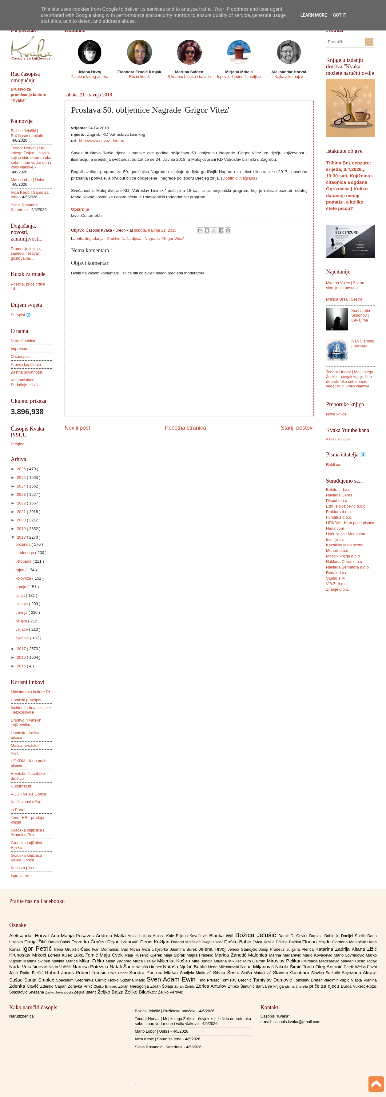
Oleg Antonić (329, 966)
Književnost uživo (26, 801)
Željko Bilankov (141, 991)
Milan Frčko (92, 960)
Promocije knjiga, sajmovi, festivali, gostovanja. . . (26, 253)
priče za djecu (324, 986)
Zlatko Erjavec (106, 986)
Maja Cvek (112, 954)
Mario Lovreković (350, 955)
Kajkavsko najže (288, 76)
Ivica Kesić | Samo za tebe (158, 1039)
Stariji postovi (297, 428)
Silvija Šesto (227, 972)
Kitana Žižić (364, 949)
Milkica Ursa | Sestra (344, 299)
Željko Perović (170, 992)
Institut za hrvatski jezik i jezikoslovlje (31, 709)
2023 (22, 494)
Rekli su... (335, 464)
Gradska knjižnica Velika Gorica (26, 857)
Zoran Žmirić (185, 986)
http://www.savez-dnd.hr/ (102, 140)
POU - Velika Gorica (28, 794)
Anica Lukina (140, 935)
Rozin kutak (139, 76)
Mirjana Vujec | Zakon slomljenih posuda (345, 285)
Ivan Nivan (131, 949)
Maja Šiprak (175, 955)
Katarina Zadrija (334, 949)
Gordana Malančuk (349, 942)
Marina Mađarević (286, 955)
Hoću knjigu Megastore (346, 534)
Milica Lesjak (145, 961)
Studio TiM (335, 578)
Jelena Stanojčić (243, 949)
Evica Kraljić (264, 942)
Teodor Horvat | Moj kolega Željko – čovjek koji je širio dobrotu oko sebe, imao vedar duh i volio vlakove (31, 157)
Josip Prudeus (272, 949)
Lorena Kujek (61, 955)
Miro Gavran (255, 961)
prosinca (23, 544)
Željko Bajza (111, 991)
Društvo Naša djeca (124, 238)
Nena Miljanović (257, 966)
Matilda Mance (65, 961)
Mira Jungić (203, 961)
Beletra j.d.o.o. (339, 489)
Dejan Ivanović (123, 941)
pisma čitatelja (297, 986)
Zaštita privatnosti (26, 372)
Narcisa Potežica (91, 966)
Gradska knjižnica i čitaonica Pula (27, 832)
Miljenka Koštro (174, 960)
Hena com (335, 528)
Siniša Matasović (257, 972)
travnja (21, 612)
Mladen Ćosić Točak (359, 961)
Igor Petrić (38, 948)
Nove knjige (336, 414)
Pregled (17, 444)
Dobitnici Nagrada (238, 178)
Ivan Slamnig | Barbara (362, 343)
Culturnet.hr (21, 786)
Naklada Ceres (339, 495)
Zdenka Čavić (24, 986)
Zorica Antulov (212, 986)
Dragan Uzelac (213, 942)
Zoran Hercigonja (134, 986)
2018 (22, 537)
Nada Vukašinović (29, 966)
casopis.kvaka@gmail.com (296, 1021)
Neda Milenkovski (224, 967)
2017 (22, 648)
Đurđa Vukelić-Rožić (359, 986)
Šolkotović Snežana (27, 992)
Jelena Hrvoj (213, 949)
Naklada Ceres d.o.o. (344, 561)
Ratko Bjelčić (32, 972)
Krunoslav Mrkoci (28, 954)
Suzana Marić (133, 980)
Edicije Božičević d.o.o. (346, 506)
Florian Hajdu (317, 941)
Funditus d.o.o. (339, 517)
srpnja (21, 587)
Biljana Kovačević (192, 935)
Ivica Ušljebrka (156, 949)
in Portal (18, 810)
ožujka (21, 621)
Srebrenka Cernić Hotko (97, 980)
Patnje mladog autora (89, 76)
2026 (22, 469)
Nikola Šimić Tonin (295, 966)
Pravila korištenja (26, 364)
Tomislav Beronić (237, 980)
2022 (22, 503)
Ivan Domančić (106, 949)
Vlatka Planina (364, 980)
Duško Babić (238, 941)
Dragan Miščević (186, 942)
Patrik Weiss (355, 967)
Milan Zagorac (119, 961)
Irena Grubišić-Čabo (73, 949)
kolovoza (23, 578)
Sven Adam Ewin (172, 979)
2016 (22, 657)
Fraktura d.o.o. (339, 511)
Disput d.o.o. (337, 500)
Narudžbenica (23, 340)
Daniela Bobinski (325, 935)
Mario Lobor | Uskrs (28, 179)
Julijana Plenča (300, 949)
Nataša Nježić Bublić (185, 966)
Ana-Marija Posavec (73, 935)
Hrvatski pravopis (26, 700)
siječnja (22, 638)
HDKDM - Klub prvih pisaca (350, 522)
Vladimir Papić (337, 980)
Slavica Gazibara (292, 972)
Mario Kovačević (318, 955)
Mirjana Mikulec (228, 961)
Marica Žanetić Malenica (242, 954)
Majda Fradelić (201, 955)
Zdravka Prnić (81, 986)
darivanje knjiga (270, 986)
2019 (22, 528)
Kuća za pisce (23, 867)
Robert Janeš (60, 972)
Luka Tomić (87, 954)
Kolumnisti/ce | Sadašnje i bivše (25, 382)
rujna (20, 570)
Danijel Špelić (354, 935)
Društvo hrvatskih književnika (26, 722)
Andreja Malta (112, 935)
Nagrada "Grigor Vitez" (165, 238)
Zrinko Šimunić (242, 986)
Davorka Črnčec (89, 941)
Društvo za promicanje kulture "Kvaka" (28, 95)
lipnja (20, 595)
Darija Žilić (36, 941)
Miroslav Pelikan (285, 960)
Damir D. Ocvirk (293, 935)
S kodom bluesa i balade (189, 76)
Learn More (313, 15)
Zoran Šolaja (162, 986)
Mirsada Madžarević (321, 961)
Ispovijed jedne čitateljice (239, 76)
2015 (22, 666)
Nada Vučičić (61, 967)
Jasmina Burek (184, 949)
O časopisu (20, 356)
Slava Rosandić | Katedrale (25, 207)
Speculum (65, 980)
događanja (95, 238)
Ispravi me (20, 875)
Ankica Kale (164, 935)
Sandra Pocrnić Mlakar (154, 972)
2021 (22, 511)
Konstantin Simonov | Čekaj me (360, 315)
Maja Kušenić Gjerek (144, 955)
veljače (22, 629)
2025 (22, 477)
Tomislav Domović (273, 979)
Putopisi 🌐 (21, 315)
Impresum (19, 348)
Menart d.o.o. (337, 550)
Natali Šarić (123, 966)
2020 (22, 520)
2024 (22, 486)
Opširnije (80, 209)
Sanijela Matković (196, 972)
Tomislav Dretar (309, 980)
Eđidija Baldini (289, 942)
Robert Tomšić (92, 972)
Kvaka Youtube (338, 439)
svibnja (22, 603)
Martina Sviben (37, 961)
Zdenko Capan (54, 986)
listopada (23, 561)
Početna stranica (185, 428)
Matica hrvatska (24, 745)
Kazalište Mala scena (345, 545)
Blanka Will (222, 935)
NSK (15, 753)
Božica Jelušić (256, 934)
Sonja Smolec (40, 979)
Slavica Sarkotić (326, 972)
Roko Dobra (118, 973)
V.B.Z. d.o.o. (337, 583)
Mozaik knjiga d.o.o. (343, 556)
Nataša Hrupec (149, 967)
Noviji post (77, 428)
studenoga (25, 552)
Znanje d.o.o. (337, 589)
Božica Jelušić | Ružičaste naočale (27, 133)
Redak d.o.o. (337, 572)
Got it (339, 15)
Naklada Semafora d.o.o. (348, 567)
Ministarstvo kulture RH (31, 692)
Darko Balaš (59, 942)
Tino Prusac (209, 980)
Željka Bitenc (85, 992)
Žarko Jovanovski (59, 992)
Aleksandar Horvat (30, 935)
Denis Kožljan (155, 941)
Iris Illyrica (335, 539)
